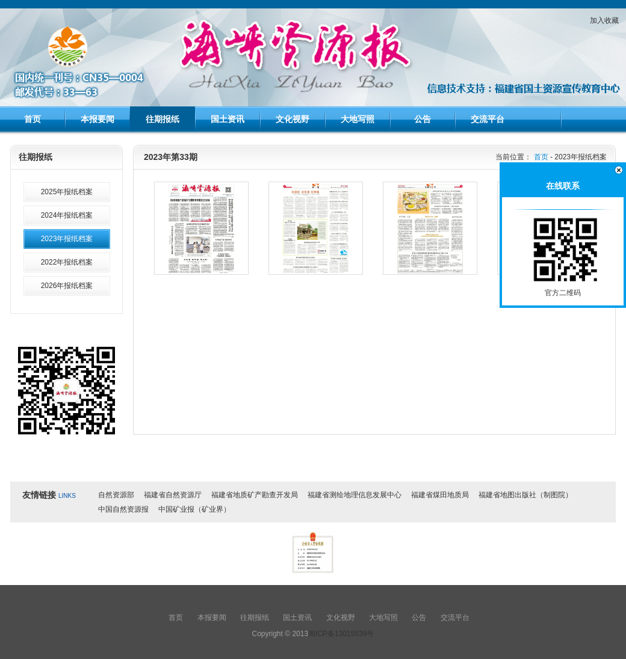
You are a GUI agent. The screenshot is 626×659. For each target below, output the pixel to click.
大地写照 (357, 119)
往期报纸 (162, 119)
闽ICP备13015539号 (341, 634)
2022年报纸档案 (67, 262)
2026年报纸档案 (67, 285)
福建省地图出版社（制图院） (525, 495)
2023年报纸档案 (67, 238)
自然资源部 (116, 495)
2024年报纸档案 (67, 215)
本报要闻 (97, 119)
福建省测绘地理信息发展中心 (354, 495)
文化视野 (292, 119)
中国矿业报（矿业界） (194, 509)
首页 (32, 119)
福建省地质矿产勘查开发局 (254, 495)
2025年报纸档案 (67, 192)
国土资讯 (227, 119)
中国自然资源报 (123, 509)
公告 (422, 119)
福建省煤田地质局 (440, 495)
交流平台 (487, 119)
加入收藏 (604, 20)
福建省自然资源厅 (173, 495)
